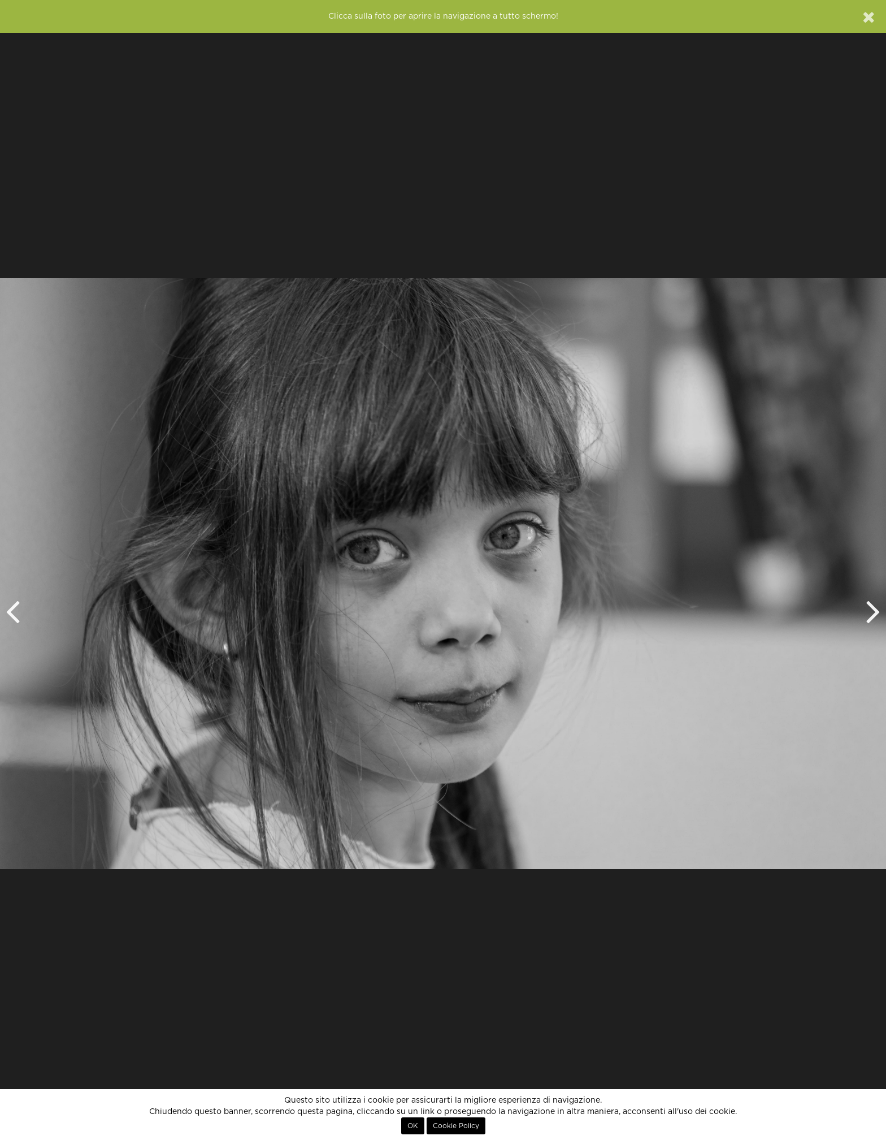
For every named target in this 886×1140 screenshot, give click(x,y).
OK (412, 1125)
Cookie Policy (456, 1125)
